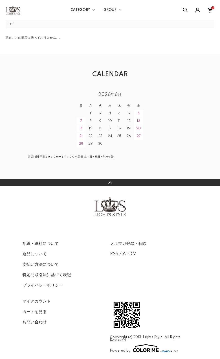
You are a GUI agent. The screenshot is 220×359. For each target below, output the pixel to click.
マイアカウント (36, 301)
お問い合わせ (34, 322)
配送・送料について (40, 244)
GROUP (110, 10)
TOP (11, 24)
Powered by (144, 348)
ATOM (130, 254)
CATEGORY (80, 10)
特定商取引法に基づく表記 (46, 275)
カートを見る (34, 312)
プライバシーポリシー (42, 285)
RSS (114, 254)
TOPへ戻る (110, 182)
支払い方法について (40, 264)
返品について (34, 254)
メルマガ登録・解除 (128, 244)
